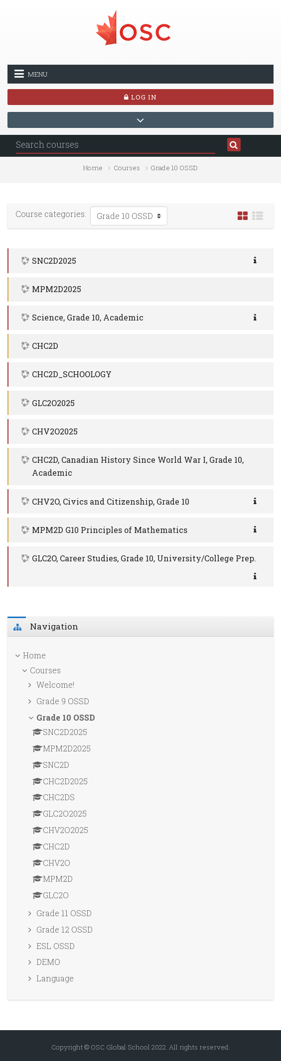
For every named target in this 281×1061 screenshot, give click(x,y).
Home (93, 167)
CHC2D (45, 345)
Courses (127, 167)
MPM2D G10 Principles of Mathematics (109, 530)
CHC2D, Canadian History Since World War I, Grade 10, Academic (138, 466)
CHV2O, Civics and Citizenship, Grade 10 (110, 501)
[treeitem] (140, 655)
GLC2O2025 (53, 403)
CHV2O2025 (55, 431)
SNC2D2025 (54, 260)
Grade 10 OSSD (174, 167)
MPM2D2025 (56, 289)
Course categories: (50, 214)
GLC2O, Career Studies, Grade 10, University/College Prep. (144, 558)
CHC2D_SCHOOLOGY (72, 374)
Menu (30, 73)
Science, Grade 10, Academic (87, 317)
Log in (140, 97)
